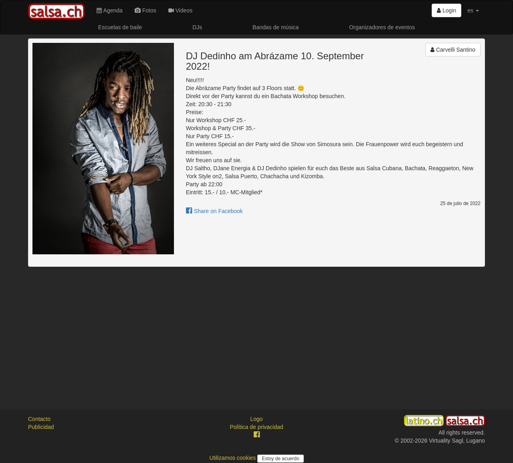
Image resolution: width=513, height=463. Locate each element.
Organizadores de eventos (382, 27)
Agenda (109, 10)
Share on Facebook (214, 211)
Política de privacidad (256, 427)
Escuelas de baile (120, 27)
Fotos (145, 10)
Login (446, 10)
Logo (256, 419)
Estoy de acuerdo (280, 458)
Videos (180, 10)
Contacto (39, 419)
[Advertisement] (256, 331)
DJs (197, 27)
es (473, 10)
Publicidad (41, 427)
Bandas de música (275, 27)
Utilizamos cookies (233, 458)
